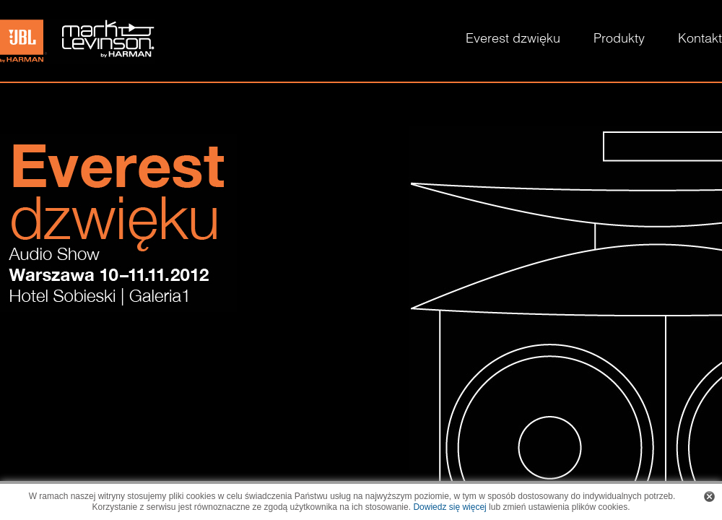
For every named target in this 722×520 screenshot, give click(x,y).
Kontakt (700, 39)
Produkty (619, 39)
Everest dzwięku (513, 39)
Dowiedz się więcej (449, 507)
